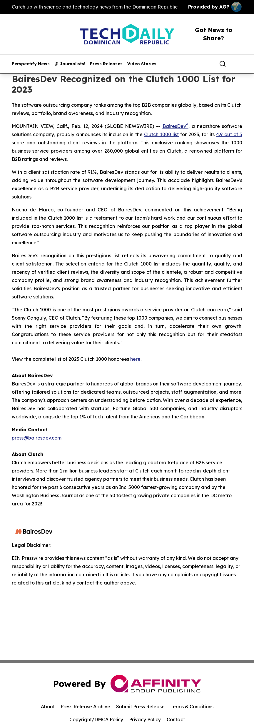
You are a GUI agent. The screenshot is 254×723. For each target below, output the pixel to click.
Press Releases (106, 63)
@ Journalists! (69, 63)
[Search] (222, 64)
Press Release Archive (85, 706)
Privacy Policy (145, 719)
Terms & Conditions (192, 706)
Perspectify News (31, 63)
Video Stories (141, 63)
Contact (176, 719)
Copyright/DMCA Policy (96, 719)
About (48, 706)
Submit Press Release (140, 706)
